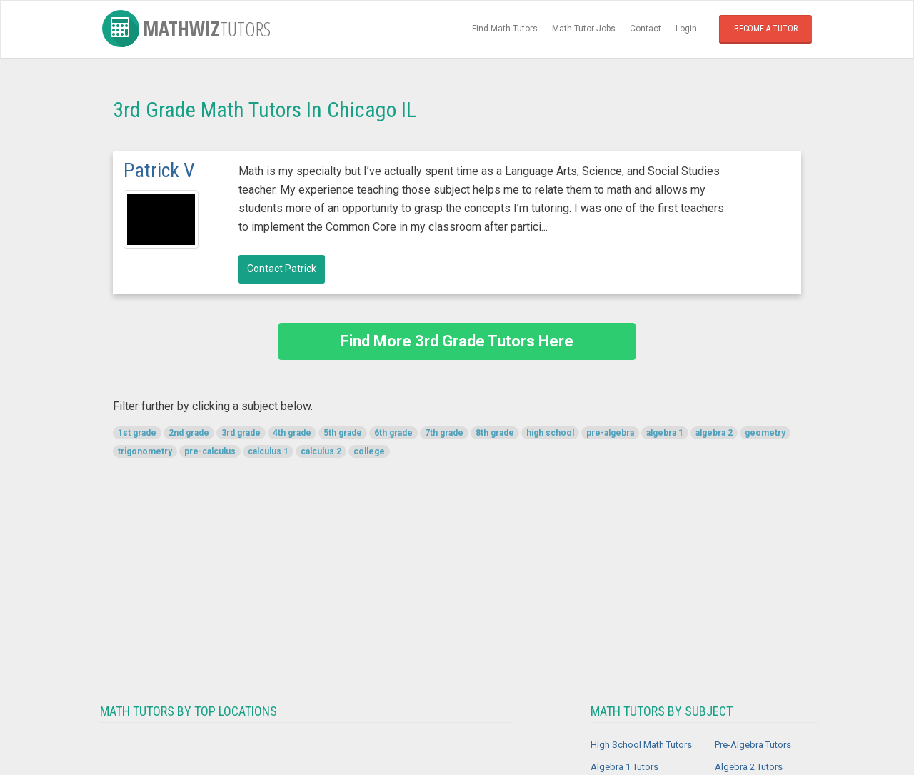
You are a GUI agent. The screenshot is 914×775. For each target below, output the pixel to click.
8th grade (495, 433)
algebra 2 (714, 433)
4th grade (292, 433)
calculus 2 (321, 451)
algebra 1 (664, 433)
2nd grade (189, 433)
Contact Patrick (281, 268)
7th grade (444, 433)
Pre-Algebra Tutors (753, 744)
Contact (645, 29)
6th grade (393, 433)
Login (686, 29)
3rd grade (241, 433)
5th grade (342, 433)
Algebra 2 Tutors (749, 766)
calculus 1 (268, 451)
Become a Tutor (766, 29)
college (369, 451)
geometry (765, 433)
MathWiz (186, 28)
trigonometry (145, 451)
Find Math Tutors (505, 29)
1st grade (137, 433)
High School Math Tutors (641, 744)
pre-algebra (610, 433)
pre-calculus (210, 451)
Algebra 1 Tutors (624, 766)
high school (550, 433)
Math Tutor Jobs (584, 29)
